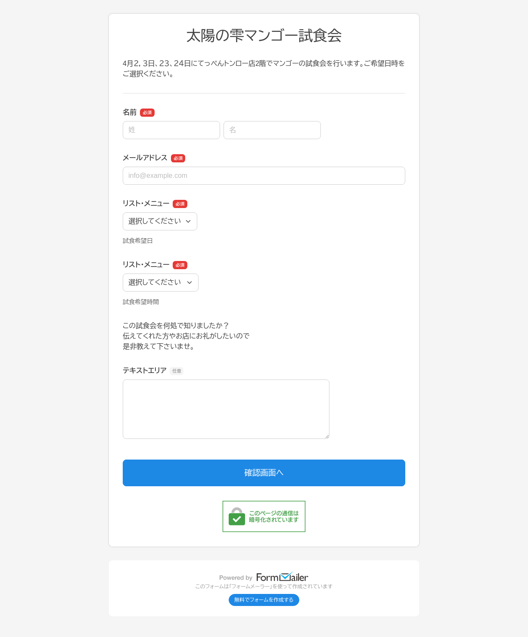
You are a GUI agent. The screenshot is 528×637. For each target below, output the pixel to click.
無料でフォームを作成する (264, 600)
